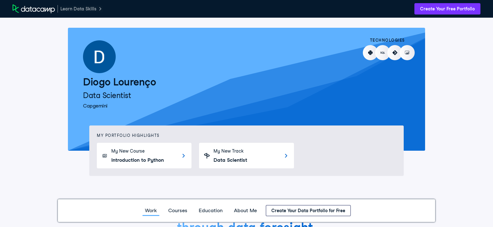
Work (151, 210)
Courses (177, 210)
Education (211, 210)
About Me (245, 210)
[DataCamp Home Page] (34, 8)
